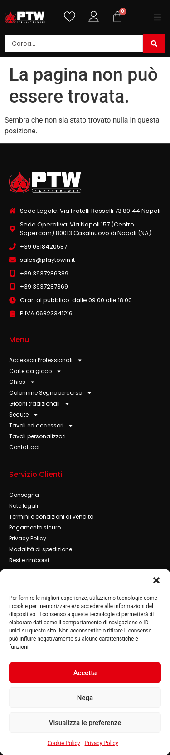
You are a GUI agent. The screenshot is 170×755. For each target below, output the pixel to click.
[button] (156, 580)
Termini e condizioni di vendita (51, 516)
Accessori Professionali (46, 360)
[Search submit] (154, 43)
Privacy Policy (101, 743)
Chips (22, 382)
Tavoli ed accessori (41, 425)
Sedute (24, 414)
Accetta (85, 673)
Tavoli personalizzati (37, 436)
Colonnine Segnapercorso (50, 392)
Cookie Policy (64, 743)
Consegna (24, 495)
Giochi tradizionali (39, 403)
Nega (85, 698)
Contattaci (24, 447)
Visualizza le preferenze (85, 723)
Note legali (23, 506)
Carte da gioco (35, 371)
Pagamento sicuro (35, 527)
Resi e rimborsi (29, 560)
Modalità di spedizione (40, 549)
